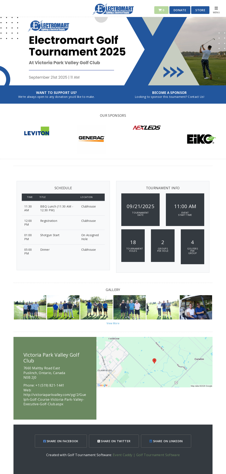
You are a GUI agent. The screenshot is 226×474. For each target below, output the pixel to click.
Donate (180, 10)
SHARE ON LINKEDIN (166, 441)
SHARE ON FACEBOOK (60, 441)
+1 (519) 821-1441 (49, 385)
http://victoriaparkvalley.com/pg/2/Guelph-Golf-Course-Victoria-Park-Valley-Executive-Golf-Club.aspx (54, 399)
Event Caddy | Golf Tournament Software (146, 455)
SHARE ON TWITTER (114, 441)
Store (200, 10)
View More (113, 323)
